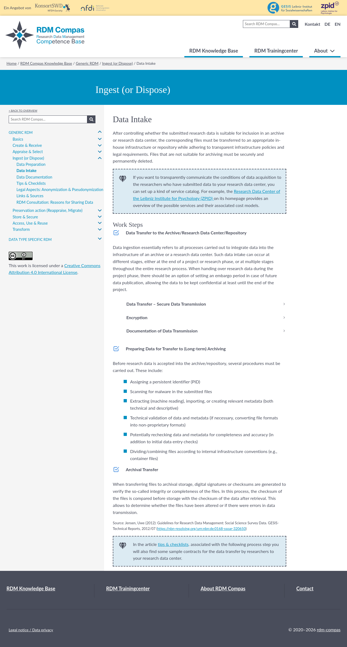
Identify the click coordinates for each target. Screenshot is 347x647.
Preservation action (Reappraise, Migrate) (47, 210)
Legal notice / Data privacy (31, 629)
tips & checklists (173, 544)
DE (327, 24)
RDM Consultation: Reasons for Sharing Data (55, 202)
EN (337, 24)
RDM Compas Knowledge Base (46, 63)
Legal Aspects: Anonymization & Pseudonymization (60, 189)
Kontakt (312, 24)
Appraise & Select (27, 151)
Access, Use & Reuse (30, 223)
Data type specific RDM (30, 239)
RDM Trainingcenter (276, 51)
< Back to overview (23, 110)
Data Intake (27, 170)
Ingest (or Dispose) (117, 63)
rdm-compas (328, 629)
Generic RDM (87, 63)
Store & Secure (25, 217)
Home (12, 63)
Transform (21, 229)
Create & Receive (27, 145)
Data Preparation (31, 164)
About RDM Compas (223, 588)
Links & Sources (30, 195)
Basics (17, 139)
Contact (304, 588)
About (325, 51)
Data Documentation (34, 177)
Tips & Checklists (31, 183)
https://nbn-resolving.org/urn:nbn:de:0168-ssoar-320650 (201, 528)
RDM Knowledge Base (213, 51)
